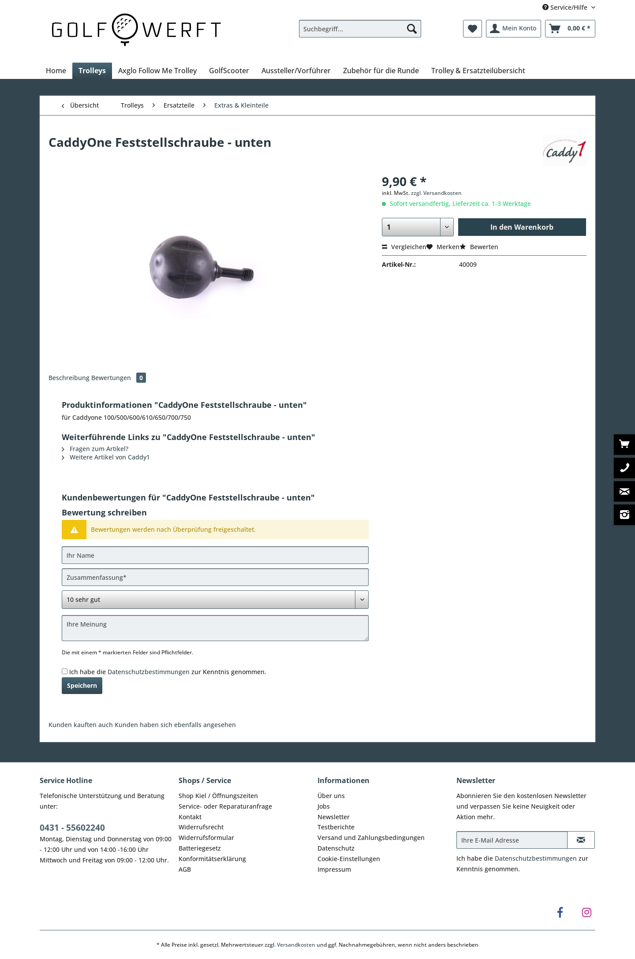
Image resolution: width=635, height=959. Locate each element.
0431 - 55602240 (72, 827)
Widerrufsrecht (201, 827)
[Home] (56, 70)
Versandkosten (296, 944)
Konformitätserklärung (212, 859)
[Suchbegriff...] (360, 28)
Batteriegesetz (200, 848)
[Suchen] (412, 28)
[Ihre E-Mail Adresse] (512, 840)
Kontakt (190, 817)
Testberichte (336, 827)
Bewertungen (118, 377)
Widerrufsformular (206, 837)
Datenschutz (336, 848)
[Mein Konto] (513, 28)
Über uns (331, 795)
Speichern (82, 685)
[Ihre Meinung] (215, 628)
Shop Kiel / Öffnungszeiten (218, 795)
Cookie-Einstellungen (349, 859)
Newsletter (334, 817)
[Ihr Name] (215, 555)
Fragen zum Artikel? (95, 448)
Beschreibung (69, 377)
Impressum (334, 869)
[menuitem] (360, 33)
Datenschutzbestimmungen (149, 672)
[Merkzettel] (472, 28)
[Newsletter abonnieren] (581, 840)
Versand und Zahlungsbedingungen (371, 837)
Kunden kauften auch (81, 724)
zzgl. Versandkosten (436, 193)
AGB (185, 869)
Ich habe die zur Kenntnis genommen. (167, 672)
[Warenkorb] (570, 28)
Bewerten (478, 247)
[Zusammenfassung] (215, 577)
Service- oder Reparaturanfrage (225, 806)
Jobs (324, 806)
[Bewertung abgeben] (215, 599)
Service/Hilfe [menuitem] (565, 7)
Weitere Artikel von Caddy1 (106, 457)
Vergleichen (404, 247)
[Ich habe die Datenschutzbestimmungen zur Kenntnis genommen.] (64, 671)
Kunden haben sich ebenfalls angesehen (175, 724)
